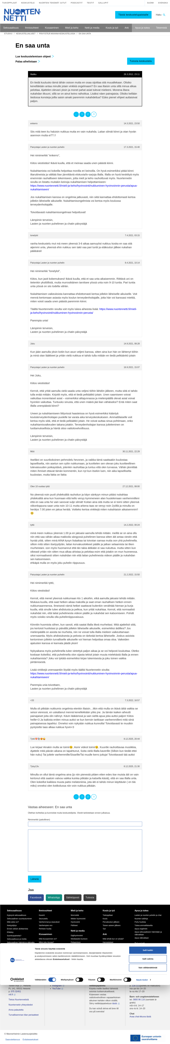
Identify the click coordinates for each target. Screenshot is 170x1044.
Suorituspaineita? (14, 936)
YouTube (56, 988)
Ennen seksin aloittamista (17, 929)
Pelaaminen (76, 942)
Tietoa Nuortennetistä (19, 999)
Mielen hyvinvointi (78, 919)
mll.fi (11, 994)
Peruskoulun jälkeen (111, 922)
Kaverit (42, 915)
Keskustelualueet (25, 34)
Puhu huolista (140, 922)
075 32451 (16, 991)
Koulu (105, 919)
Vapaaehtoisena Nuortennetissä (148, 955)
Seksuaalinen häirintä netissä (83, 956)
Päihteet (74, 925)
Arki (105, 934)
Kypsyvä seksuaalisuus (16, 915)
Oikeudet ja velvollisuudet (113, 949)
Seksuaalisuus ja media (17, 939)
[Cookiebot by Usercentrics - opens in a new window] (17, 1039)
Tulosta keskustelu (141, 61)
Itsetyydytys (12, 925)
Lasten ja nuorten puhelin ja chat (148, 915)
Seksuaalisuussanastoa (17, 949)
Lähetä (35, 879)
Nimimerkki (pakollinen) (39, 819)
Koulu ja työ (109, 910)
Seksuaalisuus (14, 910)
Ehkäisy (10, 932)
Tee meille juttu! (141, 951)
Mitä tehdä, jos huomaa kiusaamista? (48, 962)
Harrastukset (108, 942)
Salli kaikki (148, 1009)
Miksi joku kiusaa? (46, 942)
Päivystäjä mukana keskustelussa (57, 34)
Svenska (163, 3)
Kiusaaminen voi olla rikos (49, 951)
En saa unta (85, 34)
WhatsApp (54, 897)
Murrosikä (75, 915)
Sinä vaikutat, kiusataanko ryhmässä (50, 946)
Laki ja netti (75, 959)
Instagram (57, 986)
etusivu (8, 34)
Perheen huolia (45, 929)
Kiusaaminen (45, 934)
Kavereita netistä (78, 949)
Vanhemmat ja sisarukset (49, 922)
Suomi (150, 3)
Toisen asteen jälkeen (112, 925)
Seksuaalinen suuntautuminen (19, 919)
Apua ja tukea (141, 910)
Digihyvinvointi (77, 935)
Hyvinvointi (75, 922)
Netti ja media (78, 931)
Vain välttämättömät (147, 1026)
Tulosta (90, 897)
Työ (104, 929)
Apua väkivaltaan (142, 938)
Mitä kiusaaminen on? (48, 939)
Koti (104, 946)
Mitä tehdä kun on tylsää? (113, 939)
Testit (90, 3)
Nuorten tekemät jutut (53, 3)
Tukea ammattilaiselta (144, 925)
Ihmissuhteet (45, 910)
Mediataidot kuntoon (79, 939)
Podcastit (77, 3)
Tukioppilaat (9, 3)
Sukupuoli (11, 946)
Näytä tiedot (142, 1039)
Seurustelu (43, 919)
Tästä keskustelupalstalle (133, 14)
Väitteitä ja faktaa (14, 953)
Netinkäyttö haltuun (79, 946)
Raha (105, 952)
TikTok (55, 982)
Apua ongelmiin (141, 929)
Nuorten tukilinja (141, 919)
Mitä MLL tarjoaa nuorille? (145, 948)
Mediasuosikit (76, 963)
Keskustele (28, 3)
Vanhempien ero (45, 925)
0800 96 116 (139, 999)
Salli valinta (147, 1018)
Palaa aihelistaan (28, 61)
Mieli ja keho (77, 910)
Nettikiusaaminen (78, 952)
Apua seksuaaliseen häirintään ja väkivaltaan (148, 933)
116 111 (136, 986)
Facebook (36, 897)
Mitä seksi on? (13, 922)
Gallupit (103, 3)
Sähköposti (72, 897)
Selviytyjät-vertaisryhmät (49, 958)
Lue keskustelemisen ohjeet (35, 56)
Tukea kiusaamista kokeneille (51, 955)
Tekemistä (140, 943)
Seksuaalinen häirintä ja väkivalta (21, 942)
